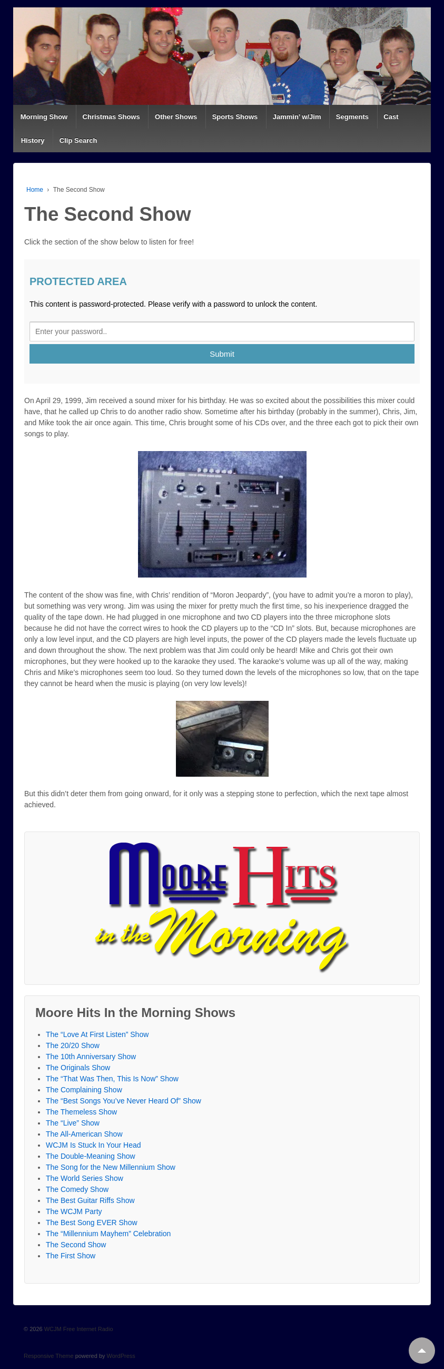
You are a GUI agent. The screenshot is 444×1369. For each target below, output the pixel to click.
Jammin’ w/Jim (297, 117)
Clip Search (78, 140)
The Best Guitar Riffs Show (90, 1200)
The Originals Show (78, 1067)
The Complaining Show (84, 1090)
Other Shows (176, 117)
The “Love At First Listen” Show (97, 1034)
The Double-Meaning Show (90, 1156)
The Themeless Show (81, 1112)
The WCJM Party (74, 1211)
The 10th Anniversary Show (91, 1056)
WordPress (121, 1356)
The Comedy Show (77, 1189)
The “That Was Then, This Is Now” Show (112, 1078)
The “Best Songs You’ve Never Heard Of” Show (123, 1101)
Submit (222, 353)
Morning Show (44, 117)
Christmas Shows (111, 117)
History (33, 140)
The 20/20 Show (73, 1045)
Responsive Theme (49, 1356)
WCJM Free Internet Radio (78, 1329)
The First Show (70, 1255)
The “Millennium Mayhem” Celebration (108, 1233)
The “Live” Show (73, 1123)
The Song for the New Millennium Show (110, 1167)
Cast (390, 117)
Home (34, 189)
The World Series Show (84, 1178)
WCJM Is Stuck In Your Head (93, 1145)
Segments (352, 117)
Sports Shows (235, 117)
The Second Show (76, 1244)
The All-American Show (84, 1134)
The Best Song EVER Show (91, 1222)
